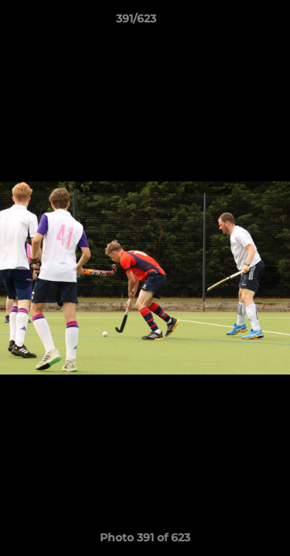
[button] (234, 22)
